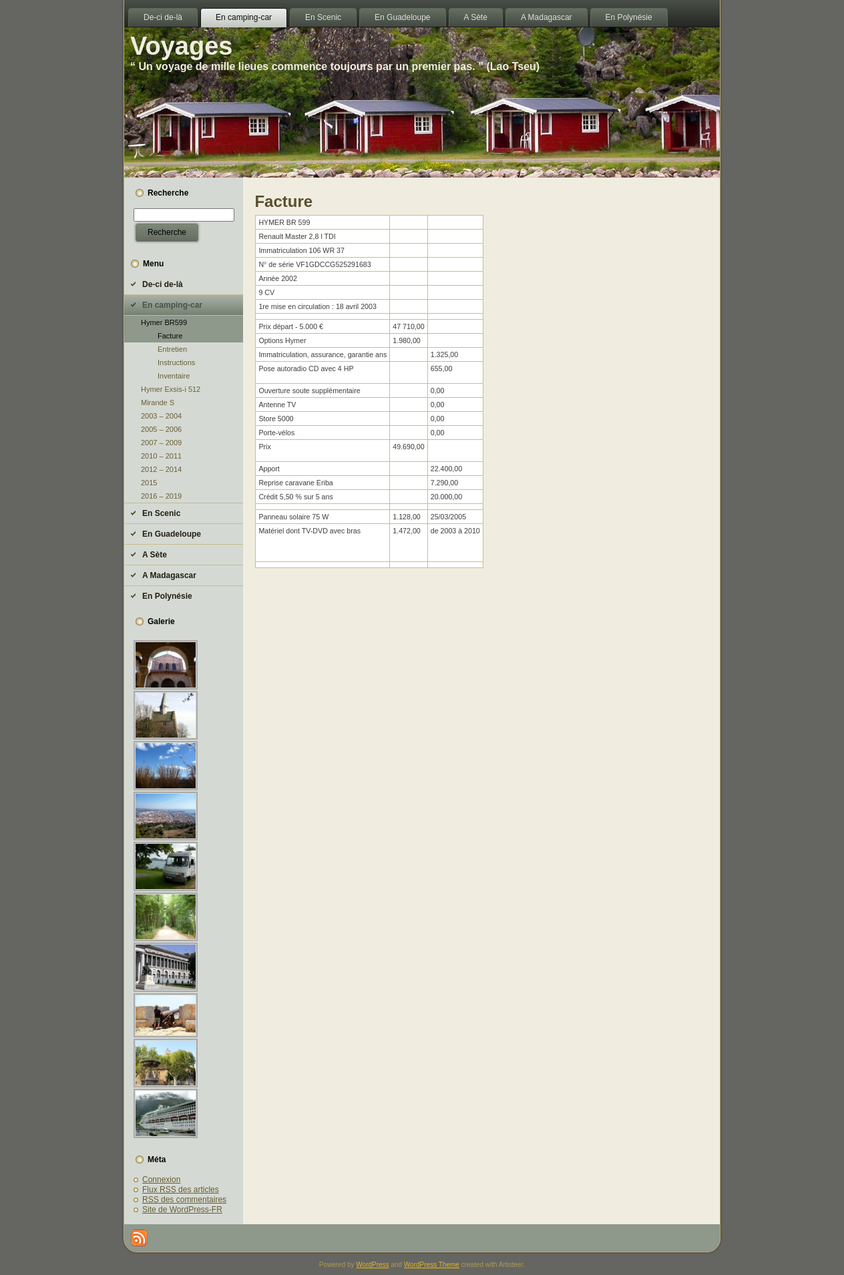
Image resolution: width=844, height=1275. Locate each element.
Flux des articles (180, 1189)
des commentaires (184, 1199)
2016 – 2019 (161, 496)
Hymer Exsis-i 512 (170, 389)
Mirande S (157, 403)
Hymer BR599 (164, 322)
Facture (170, 336)
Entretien (172, 349)
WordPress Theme (431, 1264)
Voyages (181, 46)
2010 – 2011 (161, 456)
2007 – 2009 (161, 443)
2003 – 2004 (161, 416)
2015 (149, 483)
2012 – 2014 (161, 469)
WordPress (372, 1264)
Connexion (161, 1179)
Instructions (176, 362)
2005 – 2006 (161, 429)
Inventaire (174, 376)
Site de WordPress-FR (182, 1209)
